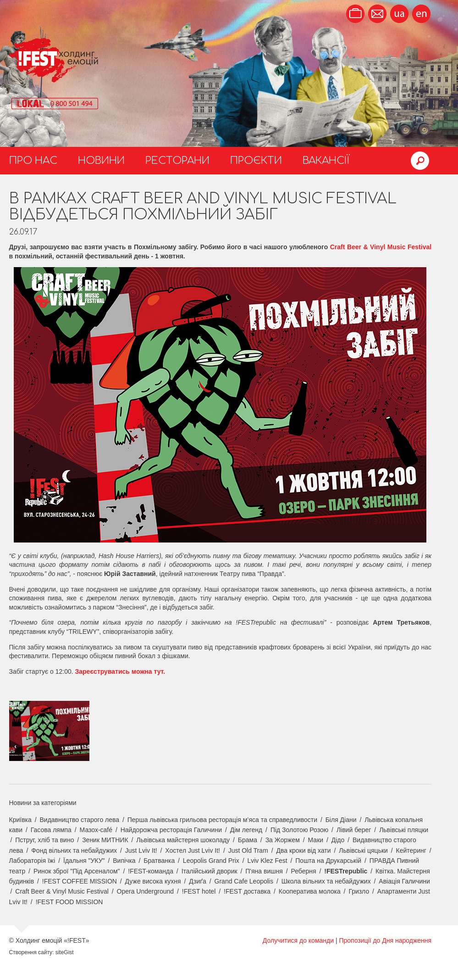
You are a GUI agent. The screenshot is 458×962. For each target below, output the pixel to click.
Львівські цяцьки (363, 850)
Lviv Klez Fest (267, 860)
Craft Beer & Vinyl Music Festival (380, 247)
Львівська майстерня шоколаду (183, 840)
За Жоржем (282, 840)
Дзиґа (197, 881)
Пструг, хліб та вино (44, 840)
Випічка (124, 860)
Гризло (358, 891)
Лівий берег (354, 829)
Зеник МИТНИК (105, 840)
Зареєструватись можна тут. (120, 671)
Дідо (338, 840)
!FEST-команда (150, 871)
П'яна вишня (264, 871)
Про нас (33, 160)
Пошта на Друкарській (328, 860)
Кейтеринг (411, 850)
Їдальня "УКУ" (84, 860)
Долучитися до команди (298, 940)
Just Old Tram (248, 850)
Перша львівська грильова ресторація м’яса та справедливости (222, 819)
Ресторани (177, 160)
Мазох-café (96, 829)
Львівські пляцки (403, 829)
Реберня (303, 871)
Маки (316, 840)
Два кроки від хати (303, 850)
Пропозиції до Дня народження (385, 940)
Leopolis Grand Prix (211, 860)
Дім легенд (246, 829)
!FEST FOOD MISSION (69, 902)
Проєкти (256, 160)
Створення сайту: (31, 952)
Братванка (159, 860)
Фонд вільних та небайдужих (74, 850)
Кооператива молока (310, 891)
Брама (247, 840)
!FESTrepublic (345, 871)
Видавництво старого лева (79, 819)
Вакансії (326, 160)
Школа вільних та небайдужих (326, 881)
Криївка (20, 819)
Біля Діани (341, 819)
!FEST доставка (247, 891)
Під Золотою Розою (299, 829)
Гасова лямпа (51, 829)
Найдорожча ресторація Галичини (171, 829)
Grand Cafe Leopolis (244, 881)
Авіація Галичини (404, 881)
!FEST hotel (199, 891)
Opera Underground (145, 891)
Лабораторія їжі (32, 860)
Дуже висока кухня (153, 881)
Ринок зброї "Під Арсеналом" (76, 871)
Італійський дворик (209, 871)
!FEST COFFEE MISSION (79, 881)
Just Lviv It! (141, 850)
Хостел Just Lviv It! (192, 850)
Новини (101, 160)
